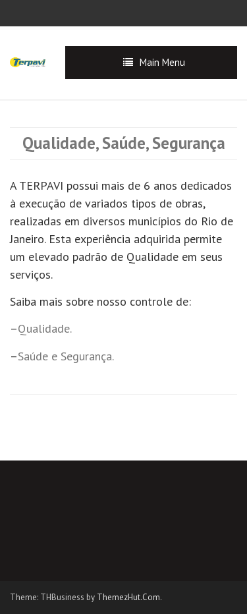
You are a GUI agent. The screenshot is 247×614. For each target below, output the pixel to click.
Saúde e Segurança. (66, 356)
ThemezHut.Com (128, 597)
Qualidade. (45, 328)
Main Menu (162, 62)
